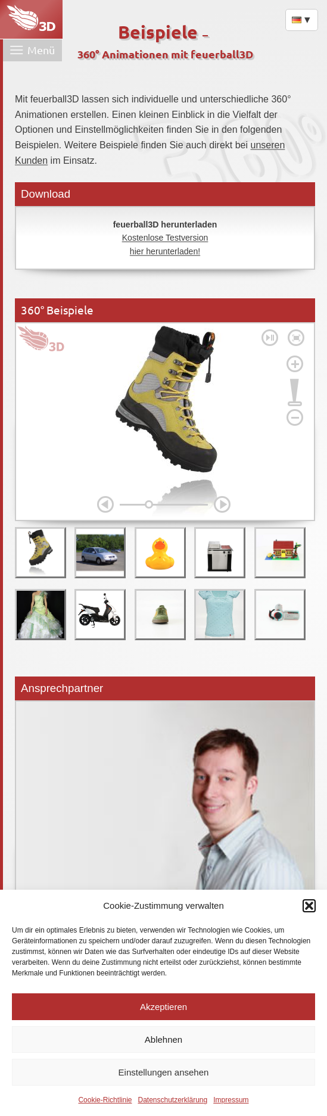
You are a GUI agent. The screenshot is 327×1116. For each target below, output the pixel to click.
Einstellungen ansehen (164, 1072)
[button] (309, 906)
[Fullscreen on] (296, 337)
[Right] (222, 504)
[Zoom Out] (294, 417)
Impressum (230, 1100)
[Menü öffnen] (32, 50)
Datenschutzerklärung (172, 1100)
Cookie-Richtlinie (105, 1100)
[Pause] (269, 337)
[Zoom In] (294, 364)
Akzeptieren (163, 1007)
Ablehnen (163, 1039)
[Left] (105, 504)
